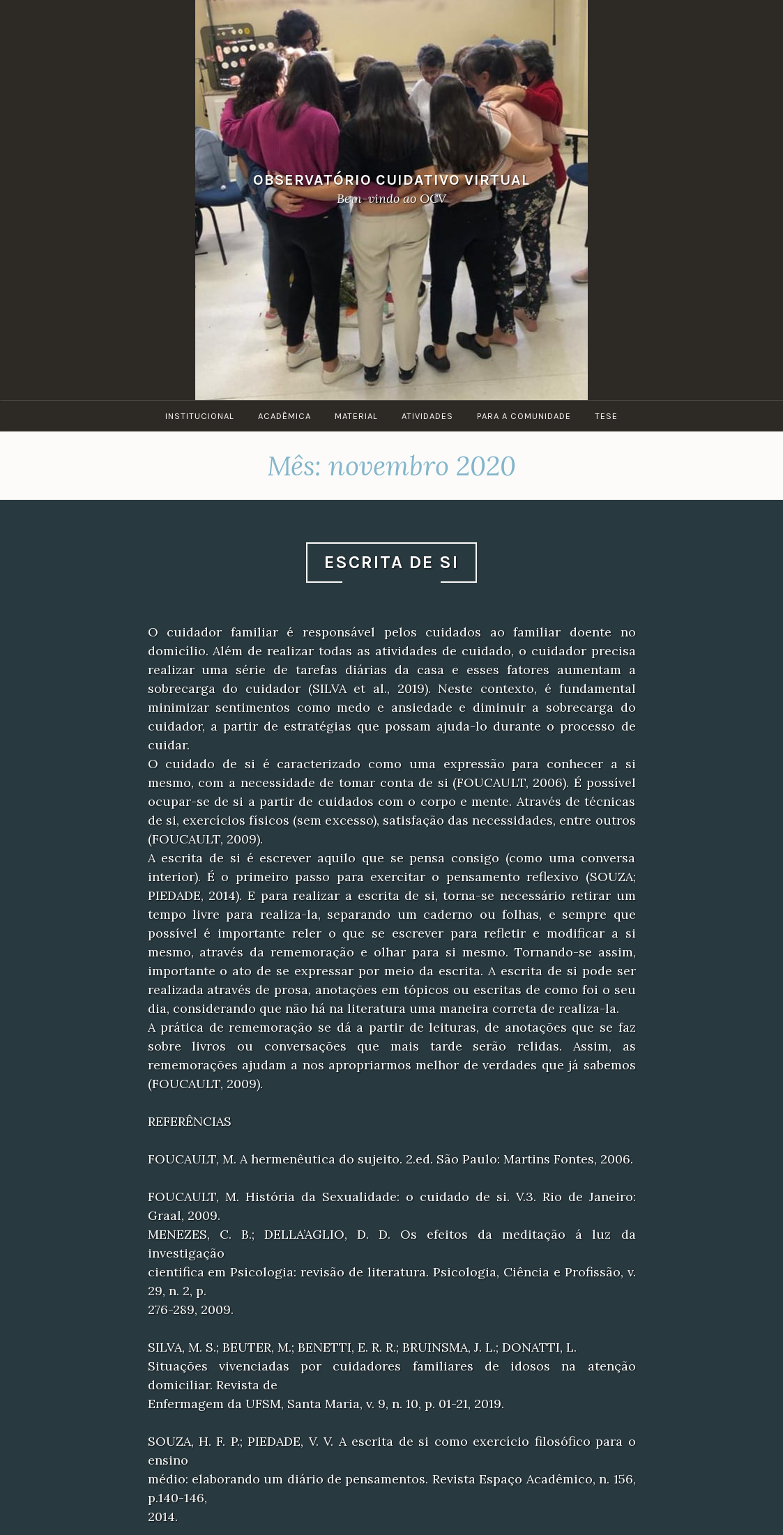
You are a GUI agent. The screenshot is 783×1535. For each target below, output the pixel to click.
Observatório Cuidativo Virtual (391, 179)
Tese (606, 416)
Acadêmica (284, 416)
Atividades (427, 416)
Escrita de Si (391, 562)
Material (356, 416)
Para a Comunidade (524, 416)
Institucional (199, 416)
